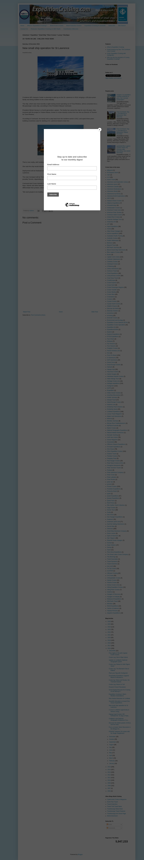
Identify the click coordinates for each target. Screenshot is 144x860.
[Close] (99, 129)
